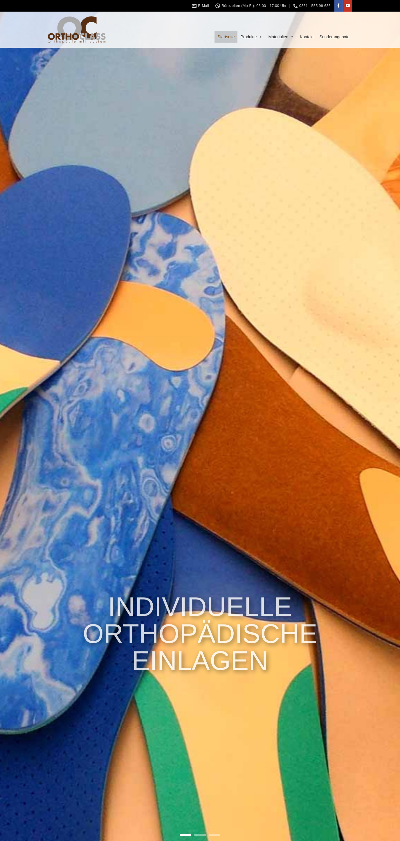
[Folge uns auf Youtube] (347, 6)
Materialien (281, 37)
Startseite (226, 36)
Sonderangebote (334, 36)
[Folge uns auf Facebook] (338, 6)
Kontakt (306, 36)
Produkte (251, 37)
